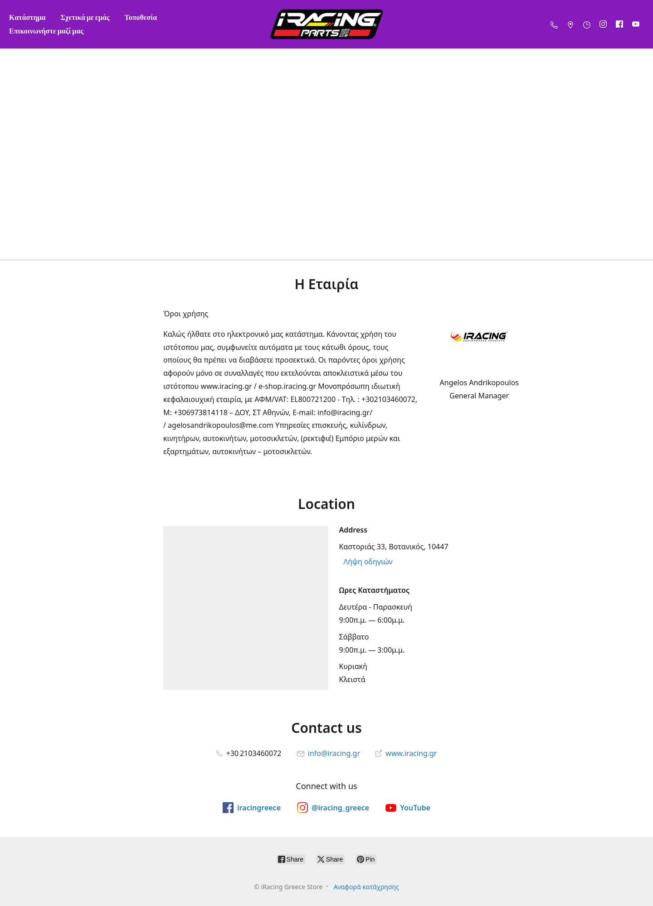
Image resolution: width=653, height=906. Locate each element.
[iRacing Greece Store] (326, 24)
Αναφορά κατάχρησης (366, 886)
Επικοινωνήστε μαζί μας (46, 30)
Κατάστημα (27, 17)
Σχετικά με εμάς (85, 17)
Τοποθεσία (140, 17)
